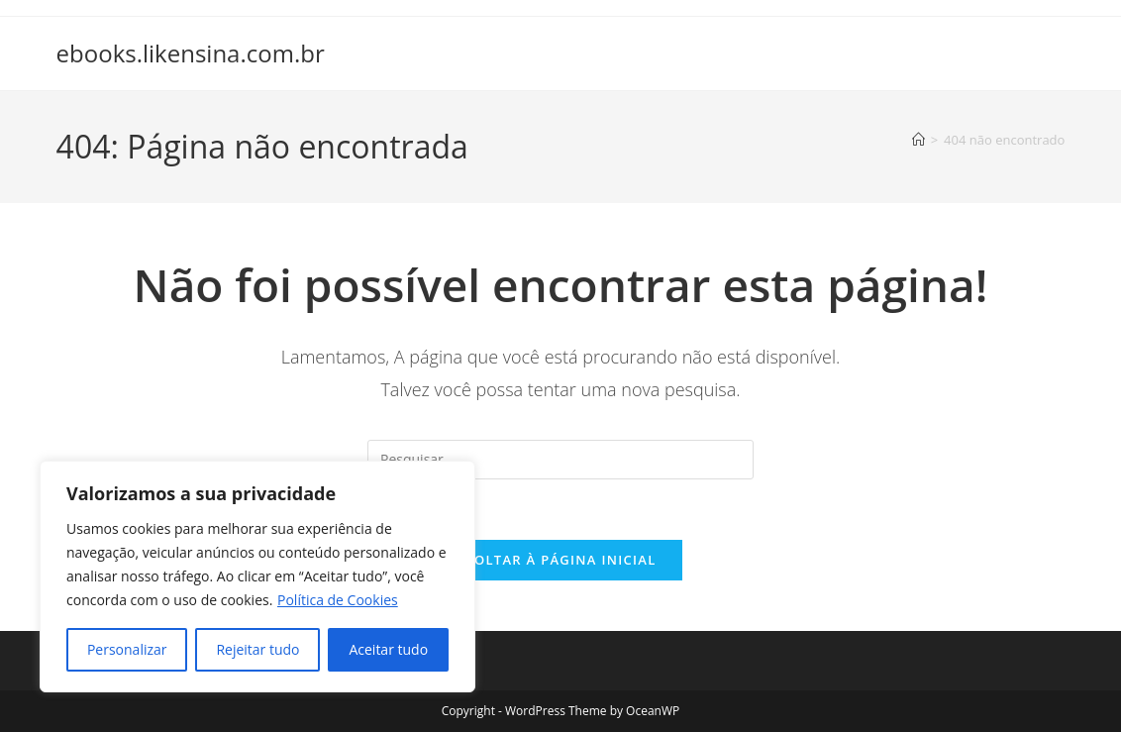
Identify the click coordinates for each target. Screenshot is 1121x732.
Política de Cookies (337, 599)
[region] (257, 576)
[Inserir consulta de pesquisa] (560, 459)
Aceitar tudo (388, 649)
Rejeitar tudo (257, 649)
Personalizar (127, 649)
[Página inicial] (918, 140)
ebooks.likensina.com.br (190, 53)
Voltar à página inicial (560, 560)
